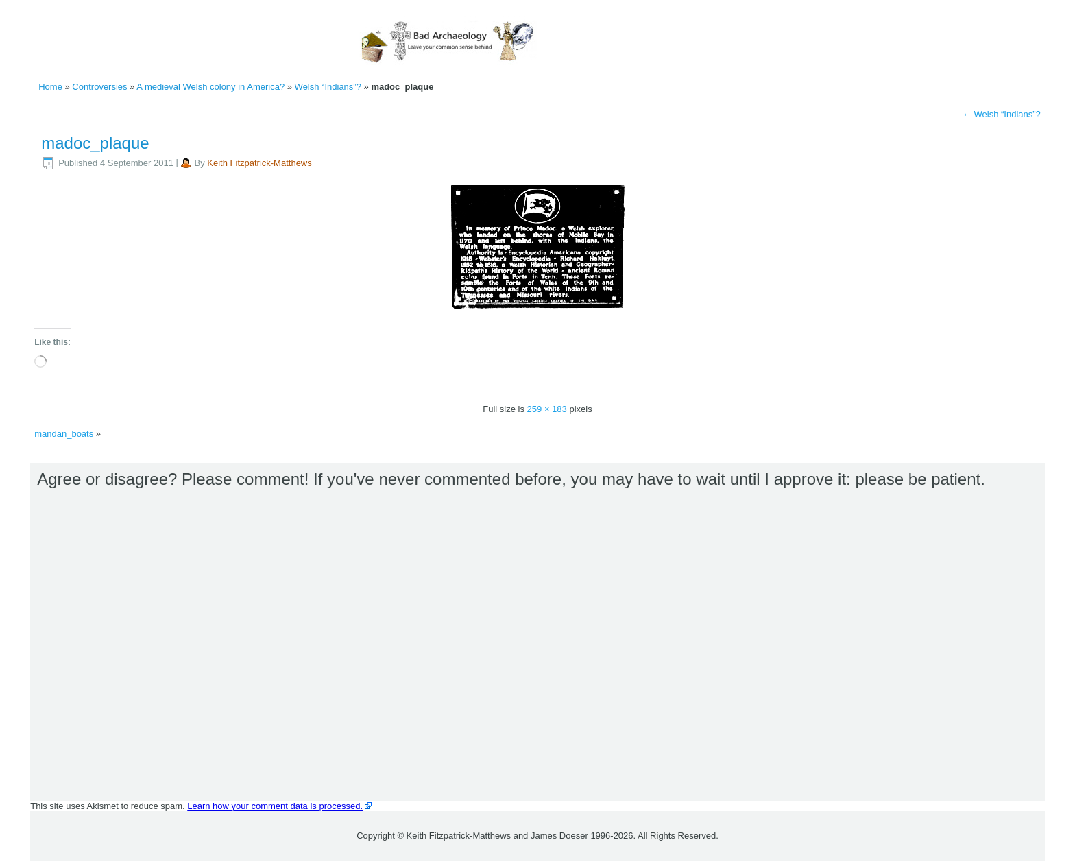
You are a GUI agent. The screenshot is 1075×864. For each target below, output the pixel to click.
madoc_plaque (95, 143)
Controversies (99, 87)
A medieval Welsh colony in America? (210, 87)
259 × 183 (547, 409)
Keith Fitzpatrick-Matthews (259, 163)
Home (50, 87)
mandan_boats (63, 434)
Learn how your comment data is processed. (275, 806)
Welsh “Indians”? (328, 87)
